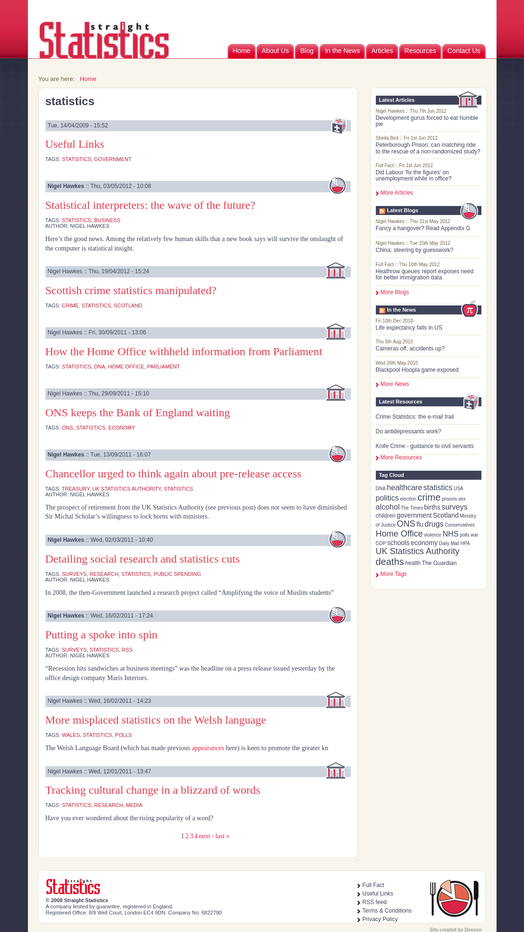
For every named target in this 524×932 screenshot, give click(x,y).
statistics (437, 488)
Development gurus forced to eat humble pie (427, 121)
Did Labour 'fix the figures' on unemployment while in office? (414, 175)
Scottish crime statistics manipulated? (131, 290)
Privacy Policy (380, 919)
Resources (420, 50)
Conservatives (460, 525)
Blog (306, 50)
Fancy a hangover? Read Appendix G (423, 228)
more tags (394, 574)
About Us (275, 50)
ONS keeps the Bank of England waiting (138, 412)
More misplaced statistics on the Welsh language (155, 720)
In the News (342, 50)
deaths (390, 561)
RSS (127, 650)
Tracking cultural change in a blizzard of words (152, 790)
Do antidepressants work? (409, 431)
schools (398, 543)
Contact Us (463, 50)
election (408, 499)
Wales (71, 735)
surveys (455, 507)
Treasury (75, 489)
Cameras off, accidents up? (410, 348)
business (107, 220)
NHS (451, 534)
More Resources (401, 457)
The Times (412, 508)
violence (433, 535)
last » (222, 836)
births (432, 507)
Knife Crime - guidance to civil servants (425, 446)
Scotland (445, 515)
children (386, 515)
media (134, 805)
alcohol (388, 507)
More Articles (397, 192)
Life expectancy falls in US (409, 327)
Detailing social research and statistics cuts (142, 559)
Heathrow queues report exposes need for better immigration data (425, 274)
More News (395, 384)
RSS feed (375, 902)
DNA (381, 488)
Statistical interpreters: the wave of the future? (150, 205)
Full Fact (373, 885)
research (103, 574)
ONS (406, 524)
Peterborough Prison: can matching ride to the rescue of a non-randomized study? (428, 148)
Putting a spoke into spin (101, 634)
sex (462, 499)
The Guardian (439, 563)
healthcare (404, 488)
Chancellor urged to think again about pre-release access (173, 473)
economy (424, 543)
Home (241, 50)
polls (465, 535)
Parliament (163, 366)
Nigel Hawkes (66, 186)
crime (429, 497)
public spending (177, 574)
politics (387, 498)
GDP (381, 543)
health (413, 563)
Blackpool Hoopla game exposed (417, 370)
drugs (434, 524)
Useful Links (75, 144)
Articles (382, 50)
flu (420, 524)
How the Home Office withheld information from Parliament (183, 351)
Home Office (399, 533)
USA (458, 488)
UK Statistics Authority (418, 551)
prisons (449, 499)
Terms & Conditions (387, 910)
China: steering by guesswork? (414, 250)
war (474, 535)
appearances (208, 748)
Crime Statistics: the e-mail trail (415, 416)
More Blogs (395, 292)
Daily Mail (449, 543)
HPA (465, 543)
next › (206, 836)
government (414, 515)
